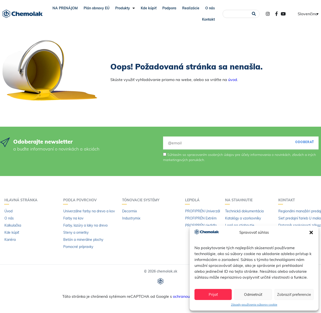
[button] (311, 232)
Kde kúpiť (148, 8)
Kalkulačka (12, 225)
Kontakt (208, 19)
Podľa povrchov (81, 200)
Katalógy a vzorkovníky (243, 218)
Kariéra (10, 239)
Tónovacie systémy (142, 200)
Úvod (8, 211)
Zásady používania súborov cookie (254, 304)
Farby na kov (73, 218)
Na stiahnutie (240, 200)
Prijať (213, 294)
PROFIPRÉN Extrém (201, 218)
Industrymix (131, 218)
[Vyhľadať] (254, 14)
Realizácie (190, 8)
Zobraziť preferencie (294, 294)
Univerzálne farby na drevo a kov (89, 211)
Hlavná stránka (22, 200)
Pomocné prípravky (78, 247)
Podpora (169, 8)
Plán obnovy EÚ (96, 8)
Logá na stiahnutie (239, 225)
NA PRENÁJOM (65, 8)
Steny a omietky (76, 232)
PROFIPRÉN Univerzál (202, 211)
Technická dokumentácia (244, 211)
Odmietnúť (253, 294)
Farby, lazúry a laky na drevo (85, 225)
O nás (210, 8)
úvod (232, 79)
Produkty (125, 8)
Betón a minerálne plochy (83, 239)
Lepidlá (193, 200)
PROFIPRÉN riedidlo (201, 225)
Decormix (129, 211)
